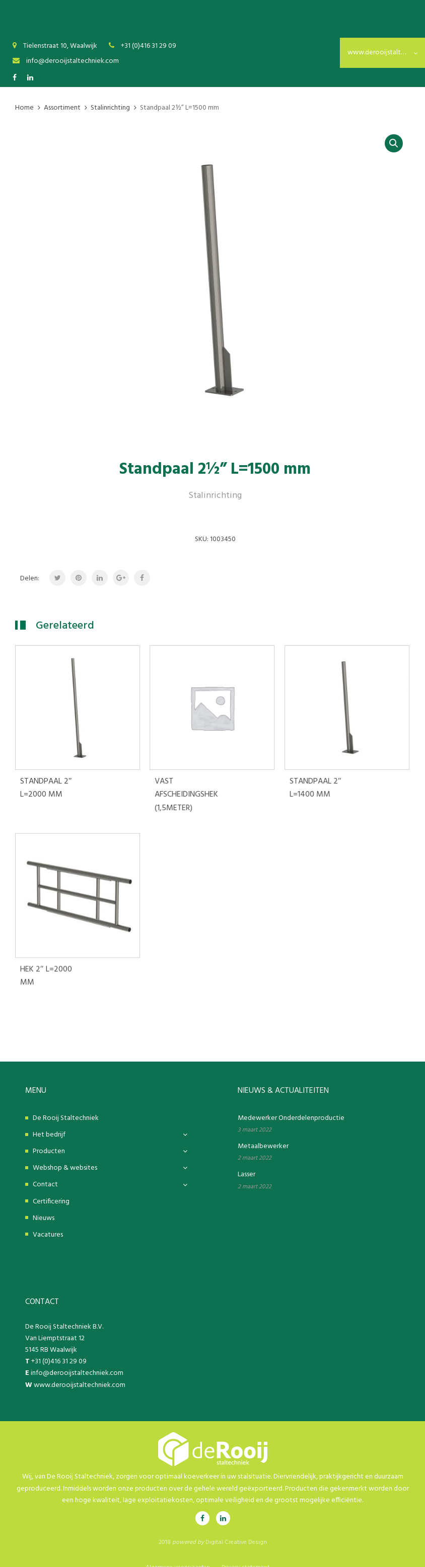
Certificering (51, 1188)
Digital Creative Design (236, 1529)
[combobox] (382, 53)
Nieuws (43, 1204)
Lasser (246, 1161)
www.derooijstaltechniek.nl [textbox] (382, 52)
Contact (45, 1171)
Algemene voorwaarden (178, 1554)
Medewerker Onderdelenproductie (291, 1105)
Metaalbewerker (263, 1133)
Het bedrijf (49, 1121)
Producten (49, 1138)
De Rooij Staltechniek (66, 1105)
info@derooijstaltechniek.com (77, 1360)
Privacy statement (245, 1554)
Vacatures (48, 1221)
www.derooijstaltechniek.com (79, 1371)
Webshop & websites (65, 1155)
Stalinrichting (215, 495)
